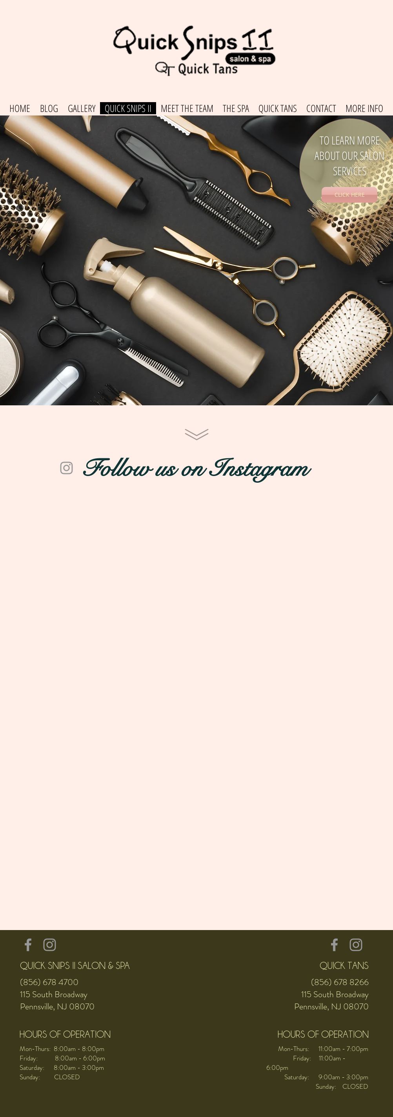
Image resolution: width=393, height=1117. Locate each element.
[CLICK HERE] (349, 195)
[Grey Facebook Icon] (28, 944)
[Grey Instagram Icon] (66, 468)
